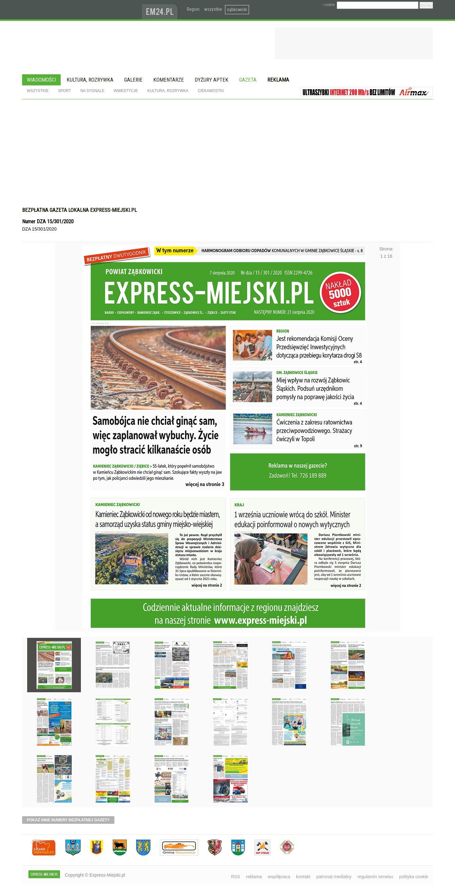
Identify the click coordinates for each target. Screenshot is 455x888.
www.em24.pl (161, 9)
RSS (235, 876)
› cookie (328, 5)
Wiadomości (41, 80)
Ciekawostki (211, 91)
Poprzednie (68, 424)
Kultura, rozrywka (90, 80)
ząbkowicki (237, 9)
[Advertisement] (227, 146)
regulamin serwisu (375, 876)
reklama (254, 876)
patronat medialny (333, 876)
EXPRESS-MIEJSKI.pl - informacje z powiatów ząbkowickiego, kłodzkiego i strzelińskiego (82, 10)
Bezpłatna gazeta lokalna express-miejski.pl (79, 210)
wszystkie (213, 9)
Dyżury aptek (211, 80)
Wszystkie (38, 91)
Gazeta (248, 80)
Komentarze (168, 80)
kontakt (303, 876)
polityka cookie (413, 876)
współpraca (279, 876)
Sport (64, 91)
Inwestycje (126, 91)
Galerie (133, 80)
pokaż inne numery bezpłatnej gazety (68, 820)
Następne (386, 424)
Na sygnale (92, 91)
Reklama (278, 80)
